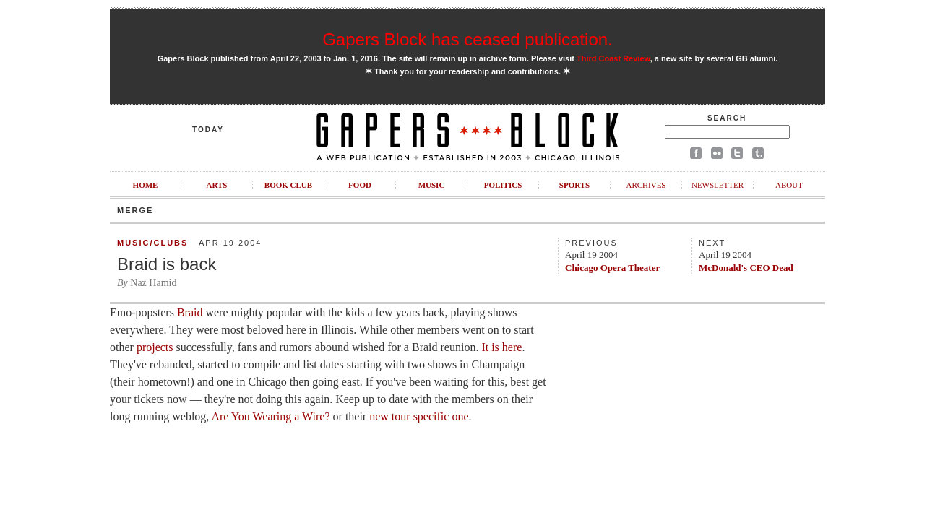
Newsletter (717, 185)
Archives (645, 185)
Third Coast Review (613, 58)
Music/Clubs (152, 242)
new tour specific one (418, 416)
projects (155, 347)
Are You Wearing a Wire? (270, 416)
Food (359, 185)
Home (145, 185)
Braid (190, 312)
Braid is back (166, 264)
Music (431, 185)
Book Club (288, 185)
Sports (574, 185)
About (789, 185)
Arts (217, 185)
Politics (503, 185)
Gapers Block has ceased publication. (467, 39)
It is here (501, 347)
